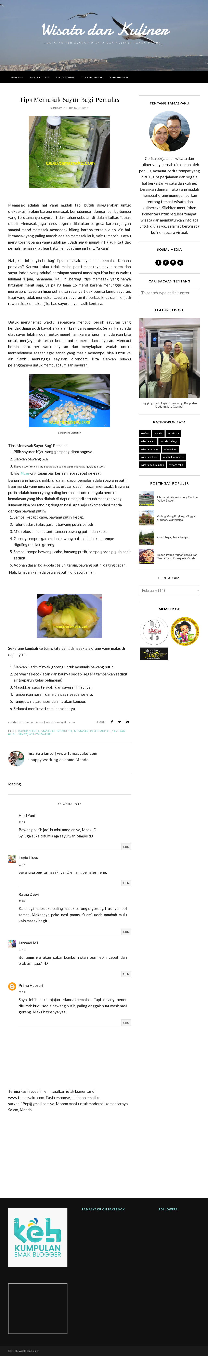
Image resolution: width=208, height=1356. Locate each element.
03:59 (22, 992)
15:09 (22, 900)
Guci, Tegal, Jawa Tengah (173, 537)
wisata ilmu (170, 449)
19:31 (22, 822)
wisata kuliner (149, 457)
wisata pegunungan (152, 465)
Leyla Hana (28, 857)
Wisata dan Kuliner (104, 29)
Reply (126, 846)
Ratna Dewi (29, 894)
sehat (22, 734)
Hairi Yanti (27, 815)
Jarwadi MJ (28, 943)
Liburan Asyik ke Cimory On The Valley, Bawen (177, 498)
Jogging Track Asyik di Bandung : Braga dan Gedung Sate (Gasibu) (169, 404)
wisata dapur (40, 734)
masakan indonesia (57, 731)
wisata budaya (149, 449)
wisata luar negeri (173, 457)
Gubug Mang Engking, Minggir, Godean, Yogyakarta (176, 517)
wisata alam (148, 441)
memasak (81, 731)
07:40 (22, 949)
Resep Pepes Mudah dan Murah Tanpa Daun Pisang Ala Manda (177, 556)
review (145, 433)
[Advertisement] (69, 1153)
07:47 (22, 864)
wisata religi (176, 465)
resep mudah (100, 731)
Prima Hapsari (31, 985)
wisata (158, 433)
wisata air (173, 433)
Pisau (25, 473)
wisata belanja (169, 441)
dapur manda (29, 731)
